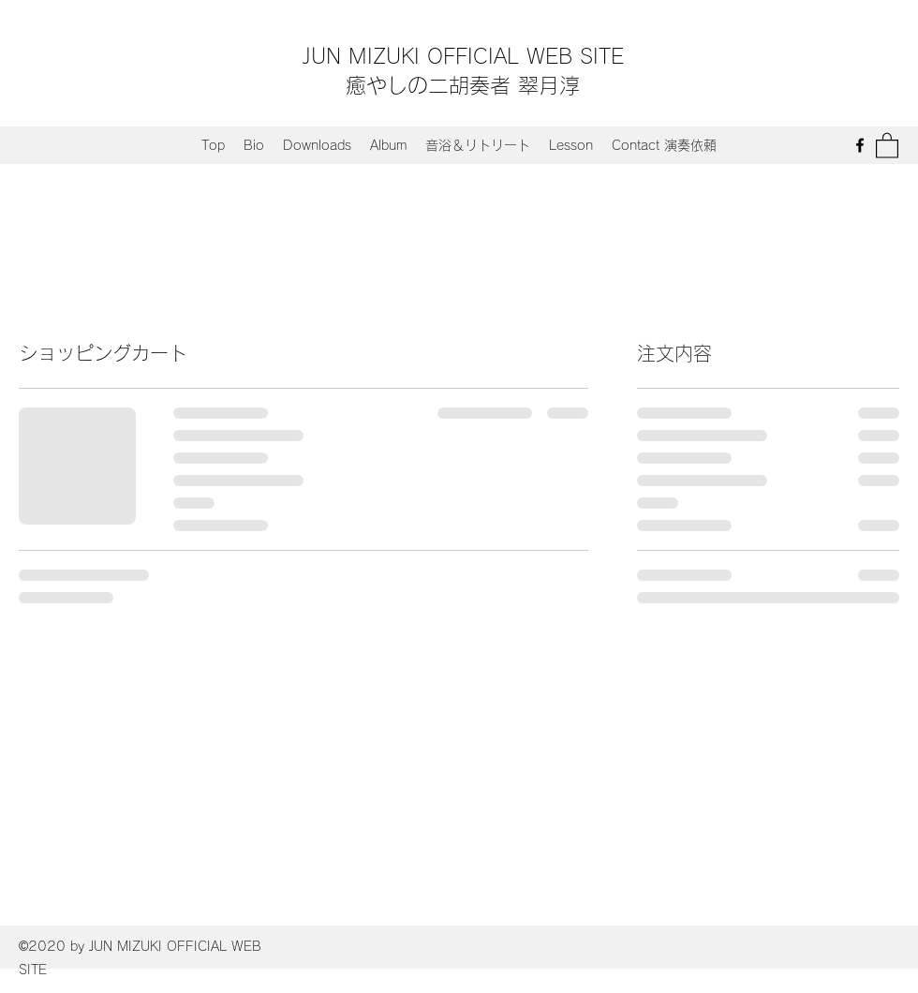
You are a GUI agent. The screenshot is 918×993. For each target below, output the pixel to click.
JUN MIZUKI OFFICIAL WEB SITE (463, 56)
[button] (887, 144)
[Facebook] (860, 145)
